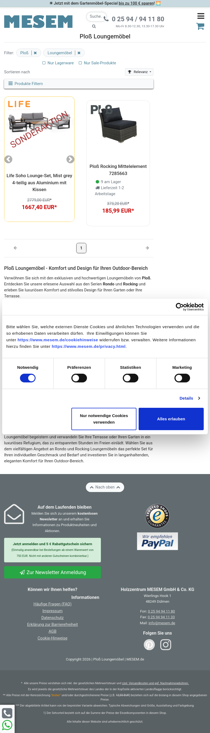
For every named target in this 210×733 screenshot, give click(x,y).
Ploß (25, 52)
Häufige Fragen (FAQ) (52, 604)
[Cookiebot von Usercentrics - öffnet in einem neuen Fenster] (180, 307)
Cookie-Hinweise (53, 638)
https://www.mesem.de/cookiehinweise (58, 339)
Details (186, 398)
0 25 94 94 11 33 (161, 617)
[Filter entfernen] (34, 52)
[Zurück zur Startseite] (38, 21)
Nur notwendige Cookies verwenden (104, 418)
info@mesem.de (161, 623)
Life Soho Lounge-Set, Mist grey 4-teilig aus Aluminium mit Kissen (39, 182)
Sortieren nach (17, 72)
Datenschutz (52, 617)
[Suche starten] (94, 26)
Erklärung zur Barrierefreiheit (52, 624)
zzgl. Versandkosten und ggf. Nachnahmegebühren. (155, 683)
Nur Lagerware (57, 63)
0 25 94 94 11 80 (161, 611)
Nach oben (105, 487)
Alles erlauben (171, 419)
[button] (8, 159)
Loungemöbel (60, 52)
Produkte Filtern (25, 83)
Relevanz (138, 72)
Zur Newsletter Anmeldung (52, 572)
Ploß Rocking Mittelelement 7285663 (118, 170)
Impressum (52, 610)
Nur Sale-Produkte (97, 63)
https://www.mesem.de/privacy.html (89, 346)
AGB (53, 631)
